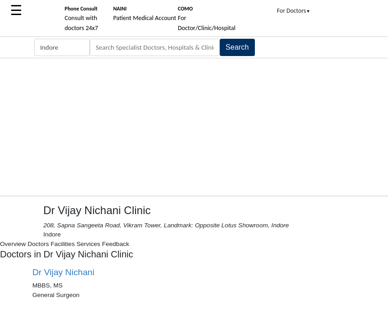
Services (88, 244)
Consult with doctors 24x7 (81, 18)
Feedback (115, 244)
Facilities (63, 244)
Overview (13, 244)
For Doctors (293, 11)
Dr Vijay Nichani (63, 272)
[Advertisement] (194, 126)
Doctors (38, 244)
